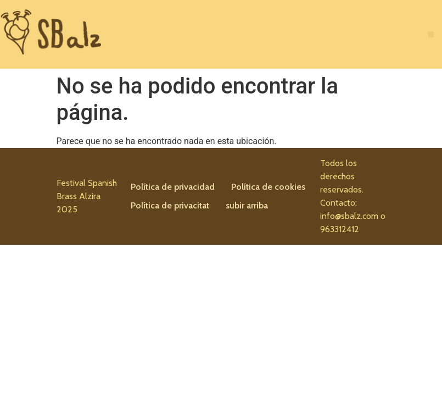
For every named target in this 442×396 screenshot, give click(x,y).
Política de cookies (268, 187)
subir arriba (247, 205)
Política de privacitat (170, 205)
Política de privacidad (173, 187)
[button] (431, 34)
